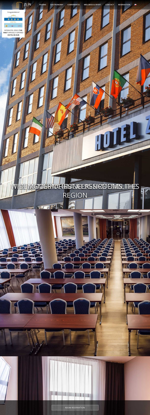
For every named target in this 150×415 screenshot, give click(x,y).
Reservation (124, 4)
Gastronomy (56, 4)
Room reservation (75, 407)
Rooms (42, 4)
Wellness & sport (92, 4)
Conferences (73, 4)
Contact (109, 4)
